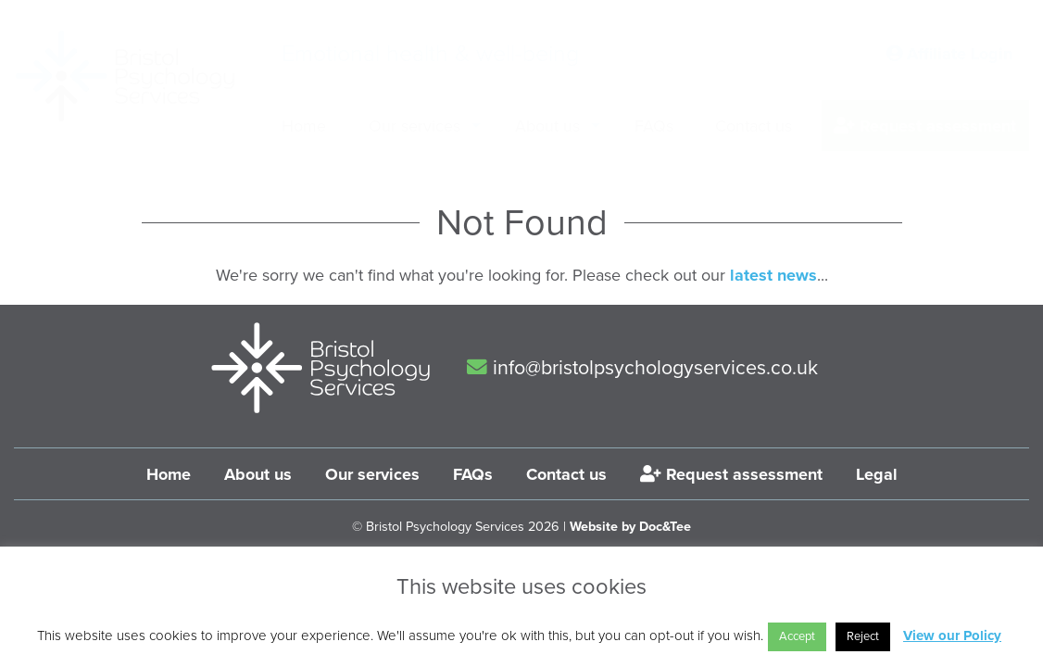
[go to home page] (125, 76)
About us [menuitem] (547, 126)
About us (258, 474)
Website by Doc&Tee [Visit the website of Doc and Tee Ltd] (630, 527)
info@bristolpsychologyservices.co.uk (642, 368)
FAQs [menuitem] (654, 126)
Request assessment (731, 474)
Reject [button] (863, 636)
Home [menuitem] (304, 126)
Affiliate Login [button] (949, 54)
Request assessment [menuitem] (925, 126)
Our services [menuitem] (414, 126)
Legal (877, 474)
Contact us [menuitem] (753, 126)
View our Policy (952, 635)
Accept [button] (797, 636)
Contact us (566, 474)
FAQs (473, 474)
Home (168, 474)
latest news (773, 275)
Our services (372, 474)
